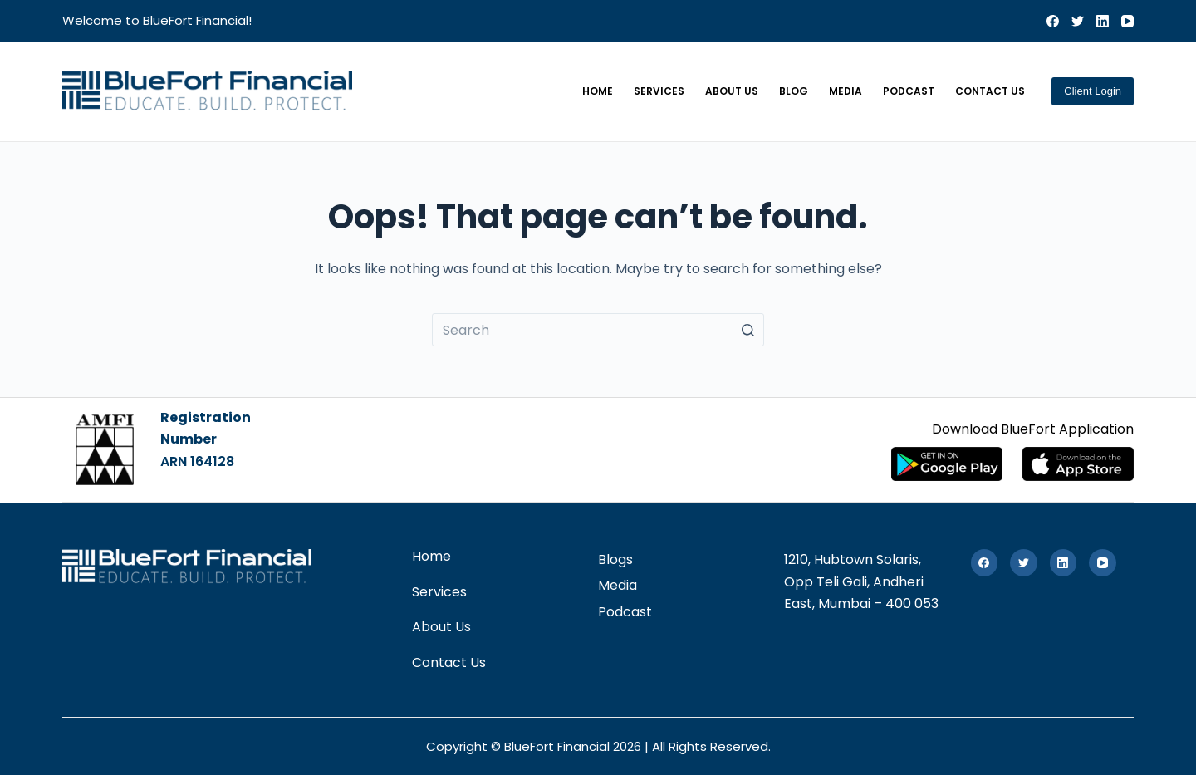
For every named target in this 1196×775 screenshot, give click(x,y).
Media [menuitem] (845, 91)
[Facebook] (1052, 21)
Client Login (1092, 91)
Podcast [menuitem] (908, 91)
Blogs (615, 559)
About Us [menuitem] (731, 91)
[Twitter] (1077, 21)
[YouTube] (1127, 21)
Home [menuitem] (597, 91)
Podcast (625, 611)
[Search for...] (598, 329)
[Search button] (747, 329)
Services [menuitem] (659, 91)
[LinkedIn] (1102, 21)
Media (617, 585)
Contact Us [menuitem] (990, 91)
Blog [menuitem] (793, 91)
